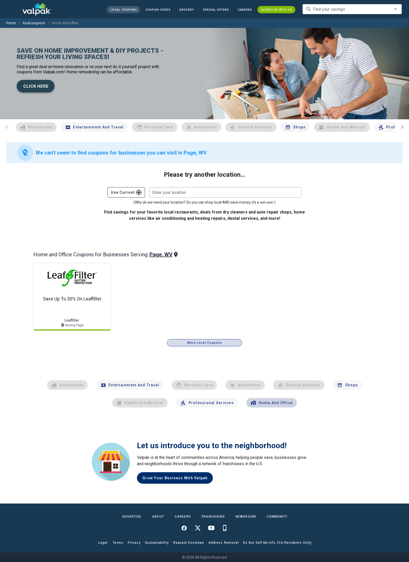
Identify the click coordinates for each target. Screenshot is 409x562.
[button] (216, 9)
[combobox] (352, 9)
